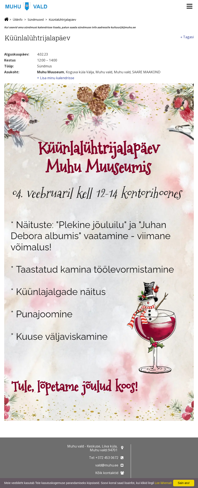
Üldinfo (18, 20)
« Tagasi (187, 37)
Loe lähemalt (163, 483)
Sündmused (36, 20)
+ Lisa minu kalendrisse (55, 78)
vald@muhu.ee (106, 465)
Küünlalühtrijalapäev (62, 20)
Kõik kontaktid (106, 472)
